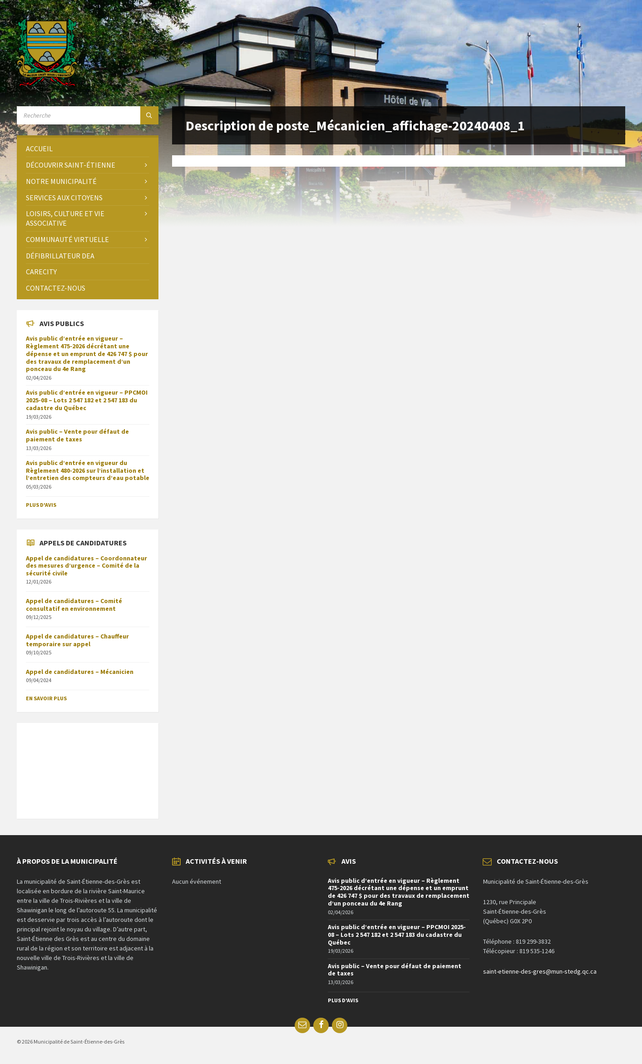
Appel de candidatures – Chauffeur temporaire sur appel (77, 640)
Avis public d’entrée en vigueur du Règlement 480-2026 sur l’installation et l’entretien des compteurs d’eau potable (87, 470)
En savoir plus (46, 698)
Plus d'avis (41, 504)
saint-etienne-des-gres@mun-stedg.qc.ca (540, 971)
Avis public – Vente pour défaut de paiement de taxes (77, 435)
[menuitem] (87, 149)
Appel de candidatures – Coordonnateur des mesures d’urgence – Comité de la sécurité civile (86, 566)
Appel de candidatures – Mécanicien (79, 672)
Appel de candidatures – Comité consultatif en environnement (74, 605)
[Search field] (87, 115)
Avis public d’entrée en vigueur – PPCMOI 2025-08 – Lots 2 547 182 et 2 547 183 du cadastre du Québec (87, 400)
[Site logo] (47, 84)
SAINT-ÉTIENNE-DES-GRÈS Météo (87, 766)
